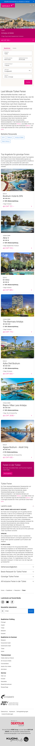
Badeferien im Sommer (9, 637)
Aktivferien (4, 669)
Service (3, 673)
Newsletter (4, 681)
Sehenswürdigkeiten (9, 567)
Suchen (28, 82)
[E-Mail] (16, 611)
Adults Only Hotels (6, 666)
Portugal (3, 622)
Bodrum (28, 125)
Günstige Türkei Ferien (10, 576)
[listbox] (17, 64)
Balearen (3, 630)
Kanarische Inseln (6, 643)
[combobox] (17, 53)
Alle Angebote (7, 473)
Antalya (19, 124)
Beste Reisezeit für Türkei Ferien (14, 572)
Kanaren (3, 633)
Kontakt (3, 678)
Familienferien (5, 663)
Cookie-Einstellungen (7, 714)
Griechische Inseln (6, 645)
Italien (2, 651)
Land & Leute (6, 506)
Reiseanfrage (4, 687)
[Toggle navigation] (33, 5)
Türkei (2, 628)
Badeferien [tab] (7, 48)
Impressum (12, 711)
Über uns (3, 676)
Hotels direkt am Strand (7, 658)
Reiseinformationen (6, 684)
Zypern (3, 625)
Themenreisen (6, 655)
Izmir (2, 129)
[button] (17, 76)
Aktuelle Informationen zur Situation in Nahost (16, 1)
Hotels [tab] (14, 48)
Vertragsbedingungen (22, 711)
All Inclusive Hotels (6, 661)
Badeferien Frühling (8, 619)
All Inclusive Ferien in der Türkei (13, 581)
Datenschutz (4, 711)
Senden (31, 611)
